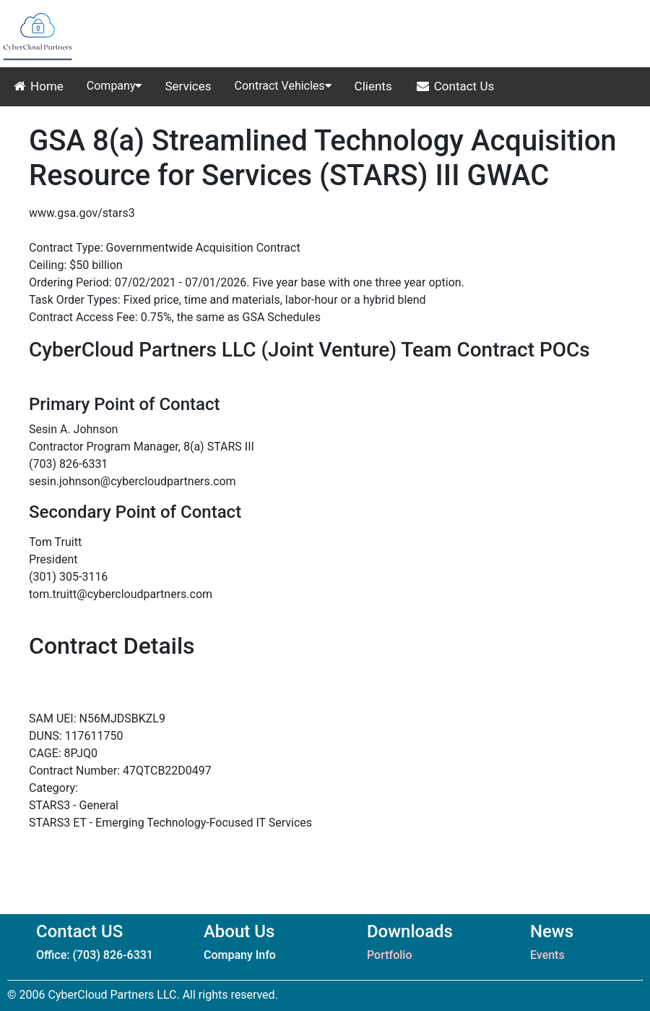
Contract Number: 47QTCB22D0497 (120, 770)
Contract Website (73, 701)
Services (188, 86)
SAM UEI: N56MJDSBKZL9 (97, 718)
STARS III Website (75, 230)
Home (38, 86)
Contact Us (455, 86)
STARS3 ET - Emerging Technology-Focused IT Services (170, 822)
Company (114, 86)
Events (547, 955)
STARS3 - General (73, 805)
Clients (373, 86)
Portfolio (389, 955)
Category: (53, 788)
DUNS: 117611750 (76, 736)
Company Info (240, 955)
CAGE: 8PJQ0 (63, 753)
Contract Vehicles (283, 86)
